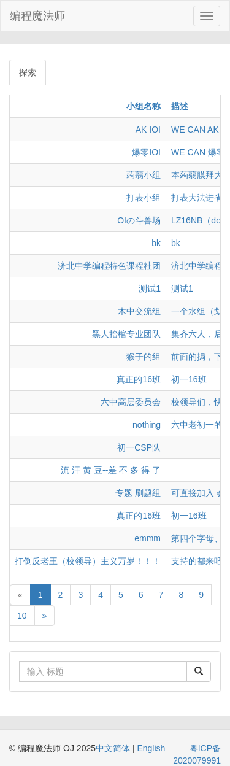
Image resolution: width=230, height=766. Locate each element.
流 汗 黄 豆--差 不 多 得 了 (111, 470)
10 (22, 616)
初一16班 (189, 379)
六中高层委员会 (131, 402)
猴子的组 (143, 357)
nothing (146, 425)
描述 (179, 106)
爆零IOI (146, 152)
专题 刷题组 (138, 493)
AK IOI (148, 129)
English (151, 748)
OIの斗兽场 (139, 220)
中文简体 (114, 748)
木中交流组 (139, 311)
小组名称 (143, 106)
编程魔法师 (37, 16)
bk (156, 243)
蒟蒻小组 (143, 175)
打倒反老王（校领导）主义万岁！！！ (88, 561)
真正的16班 (139, 379)
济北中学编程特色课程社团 (109, 266)
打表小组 (143, 198)
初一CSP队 (139, 447)
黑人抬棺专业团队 (126, 334)
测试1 (150, 288)
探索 (27, 72)
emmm (147, 538)
